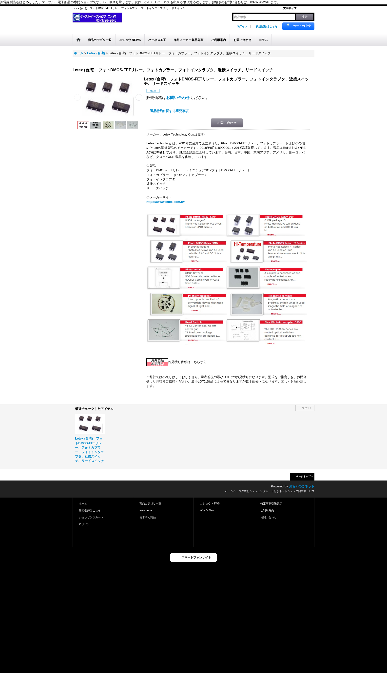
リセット (307, 407)
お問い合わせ (178, 98)
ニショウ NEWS (210, 503)
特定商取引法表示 (271, 503)
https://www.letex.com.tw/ (165, 202)
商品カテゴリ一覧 (150, 503)
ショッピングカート (91, 517)
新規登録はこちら (266, 26)
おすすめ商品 (147, 517)
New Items (145, 510)
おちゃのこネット (301, 486)
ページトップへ (304, 476)
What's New (207, 510)
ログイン (241, 26)
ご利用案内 (267, 510)
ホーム (83, 503)
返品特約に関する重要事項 (169, 111)
